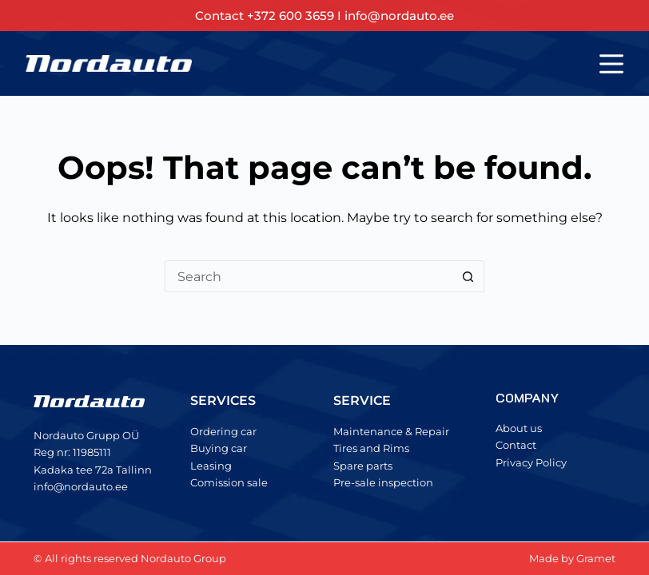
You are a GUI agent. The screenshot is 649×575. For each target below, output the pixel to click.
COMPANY (527, 397)
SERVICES (223, 400)
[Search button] (468, 276)
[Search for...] (308, 276)
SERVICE (362, 400)
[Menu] (611, 64)
